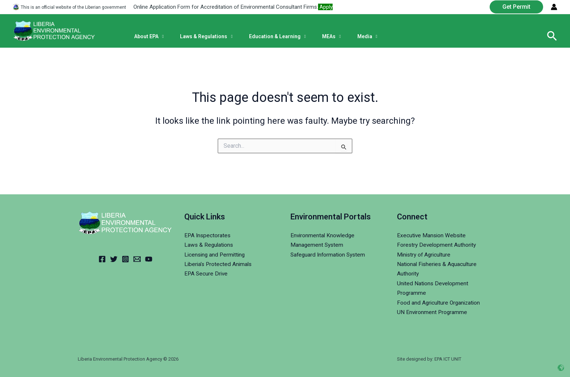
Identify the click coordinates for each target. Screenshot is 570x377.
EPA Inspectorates (208, 235)
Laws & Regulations (209, 244)
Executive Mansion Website (432, 235)
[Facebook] (102, 259)
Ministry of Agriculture (425, 254)
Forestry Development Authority (437, 244)
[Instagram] (125, 259)
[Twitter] (113, 259)
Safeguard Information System (329, 254)
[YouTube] (148, 259)
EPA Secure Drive (206, 273)
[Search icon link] (552, 36)
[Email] (137, 259)
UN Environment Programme (433, 312)
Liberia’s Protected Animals (219, 264)
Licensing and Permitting (216, 254)
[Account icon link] (554, 7)
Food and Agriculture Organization (440, 302)
